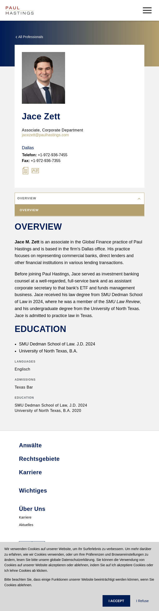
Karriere (25, 517)
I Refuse (142, 601)
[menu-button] (147, 10)
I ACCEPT (116, 601)
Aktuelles (26, 525)
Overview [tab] (29, 210)
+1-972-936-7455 (44, 155)
